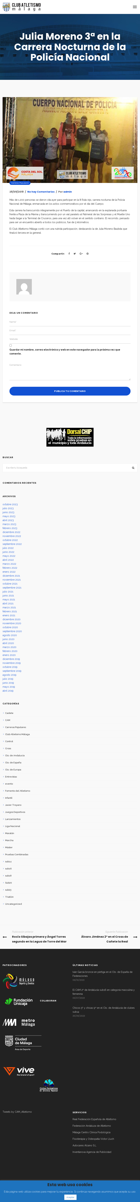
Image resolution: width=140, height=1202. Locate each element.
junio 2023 (8, 512)
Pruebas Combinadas (16, 854)
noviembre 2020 (12, 623)
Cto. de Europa (13, 769)
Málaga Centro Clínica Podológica (91, 1132)
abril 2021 (8, 603)
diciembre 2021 (11, 575)
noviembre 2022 (12, 536)
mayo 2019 (9, 686)
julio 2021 (8, 591)
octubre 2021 (10, 583)
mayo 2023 (9, 516)
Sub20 (8, 882)
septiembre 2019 (12, 671)
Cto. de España (13, 762)
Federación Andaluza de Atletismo (92, 1125)
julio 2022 (8, 548)
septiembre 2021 (12, 587)
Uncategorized (13, 904)
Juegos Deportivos (15, 812)
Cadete (9, 713)
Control (9, 741)
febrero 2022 (10, 567)
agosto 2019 (9, 675)
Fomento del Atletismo (17, 791)
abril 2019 (8, 690)
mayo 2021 (9, 599)
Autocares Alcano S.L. (85, 1145)
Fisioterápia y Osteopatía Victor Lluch (93, 1139)
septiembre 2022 (12, 544)
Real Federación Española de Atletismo (94, 1119)
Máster (9, 847)
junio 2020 (8, 639)
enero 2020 (9, 655)
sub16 (8, 868)
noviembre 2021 (12, 579)
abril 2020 (8, 643)
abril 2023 (8, 520)
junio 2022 (8, 552)
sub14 (8, 861)
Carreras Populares (20, 183)
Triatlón (9, 897)
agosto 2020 (10, 635)
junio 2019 (8, 682)
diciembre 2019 (11, 659)
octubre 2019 (10, 667)
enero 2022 (9, 571)
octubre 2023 (10, 504)
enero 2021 (9, 615)
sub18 (8, 875)
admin (67, 191)
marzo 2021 (9, 607)
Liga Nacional (12, 826)
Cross (8, 748)
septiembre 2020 (12, 631)
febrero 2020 (10, 651)
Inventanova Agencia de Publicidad (92, 1152)
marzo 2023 (9, 524)
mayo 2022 (9, 556)
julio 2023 (8, 508)
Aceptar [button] (70, 1197)
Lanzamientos (12, 819)
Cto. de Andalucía (15, 755)
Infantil (8, 798)
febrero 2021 (10, 611)
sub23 (8, 890)
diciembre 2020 (11, 619)
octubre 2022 (10, 540)
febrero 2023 (10, 528)
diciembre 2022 (11, 532)
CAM (7, 720)
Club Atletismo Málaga (17, 734)
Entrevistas (11, 776)
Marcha (9, 840)
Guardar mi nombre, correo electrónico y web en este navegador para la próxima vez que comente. (64, 351)
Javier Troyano (13, 805)
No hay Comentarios (41, 191)
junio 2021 (8, 595)
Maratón (9, 833)
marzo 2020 (9, 647)
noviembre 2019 (12, 663)
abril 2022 (8, 559)
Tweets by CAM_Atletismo (17, 1111)
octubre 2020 (10, 627)
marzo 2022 (9, 563)
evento (9, 783)
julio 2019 (8, 678)
